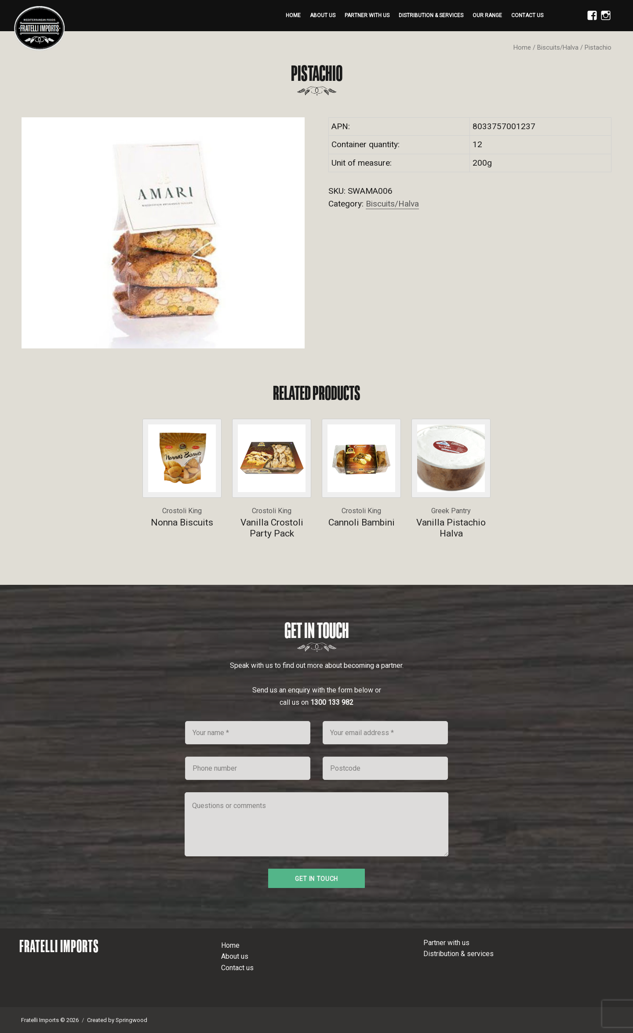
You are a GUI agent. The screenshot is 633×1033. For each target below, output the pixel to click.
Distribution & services (431, 15)
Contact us (527, 15)
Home (293, 15)
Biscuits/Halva (557, 47)
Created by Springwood (117, 1020)
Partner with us (367, 15)
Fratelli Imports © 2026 (50, 1020)
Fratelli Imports (59, 946)
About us (322, 15)
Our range (487, 15)
